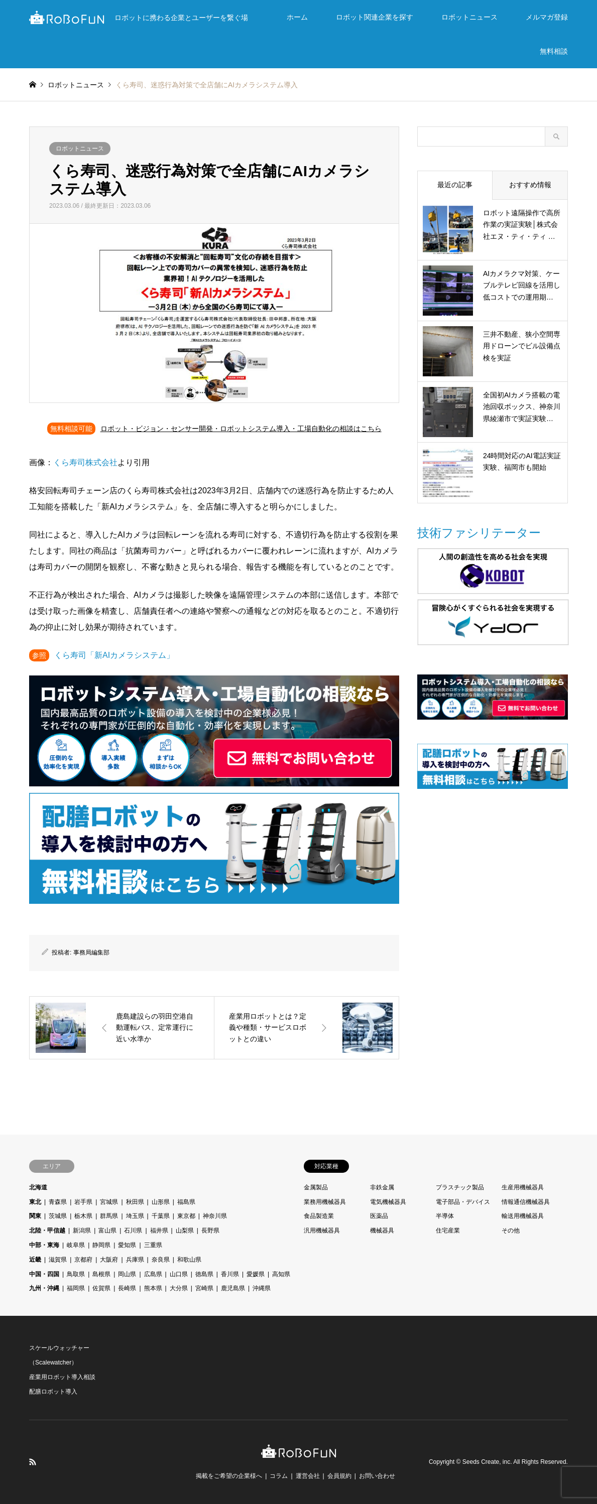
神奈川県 (215, 1215)
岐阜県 (76, 1245)
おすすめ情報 (530, 185)
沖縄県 (262, 1288)
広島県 (153, 1274)
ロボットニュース (469, 17)
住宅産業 (448, 1230)
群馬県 (109, 1215)
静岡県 (101, 1245)
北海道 (38, 1187)
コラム (279, 1475)
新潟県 (82, 1230)
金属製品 (316, 1187)
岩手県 (83, 1201)
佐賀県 (101, 1288)
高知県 (281, 1274)
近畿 (35, 1259)
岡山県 (127, 1274)
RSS (32, 1461)
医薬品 (379, 1215)
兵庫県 (135, 1259)
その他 (511, 1230)
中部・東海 (44, 1245)
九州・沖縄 (44, 1288)
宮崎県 (204, 1288)
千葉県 (161, 1215)
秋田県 (135, 1201)
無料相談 (554, 51)
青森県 (58, 1201)
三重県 (153, 1245)
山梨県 (185, 1230)
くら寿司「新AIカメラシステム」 (114, 655)
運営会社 (308, 1475)
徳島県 (204, 1274)
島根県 (101, 1274)
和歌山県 (189, 1259)
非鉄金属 (382, 1187)
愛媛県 (256, 1274)
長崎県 (127, 1288)
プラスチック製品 (460, 1187)
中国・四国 (44, 1274)
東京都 (186, 1215)
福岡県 (76, 1288)
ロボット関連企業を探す (374, 17)
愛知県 (127, 1245)
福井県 (159, 1230)
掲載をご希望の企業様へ (229, 1475)
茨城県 (58, 1215)
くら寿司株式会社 (85, 462)
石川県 (133, 1230)
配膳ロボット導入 (53, 1391)
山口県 (179, 1274)
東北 (35, 1201)
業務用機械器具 (325, 1201)
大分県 (179, 1288)
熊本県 (153, 1288)
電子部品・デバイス (463, 1201)
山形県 (161, 1201)
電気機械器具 (388, 1201)
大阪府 (109, 1259)
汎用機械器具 (322, 1230)
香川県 (230, 1274)
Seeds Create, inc (486, 1461)
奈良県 (161, 1259)
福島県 (186, 1201)
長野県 (210, 1230)
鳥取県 (76, 1274)
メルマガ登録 (547, 17)
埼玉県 (135, 1215)
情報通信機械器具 (526, 1201)
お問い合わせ (377, 1475)
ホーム (297, 17)
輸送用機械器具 (523, 1215)
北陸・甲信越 (47, 1230)
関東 (35, 1215)
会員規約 (339, 1475)
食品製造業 (319, 1215)
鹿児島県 (233, 1288)
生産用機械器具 (523, 1187)
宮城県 (109, 1201)
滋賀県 (58, 1259)
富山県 (107, 1230)
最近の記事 (454, 185)
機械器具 (382, 1230)
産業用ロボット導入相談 (62, 1377)
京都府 (83, 1259)
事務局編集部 (91, 952)
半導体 (445, 1215)
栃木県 (83, 1215)
